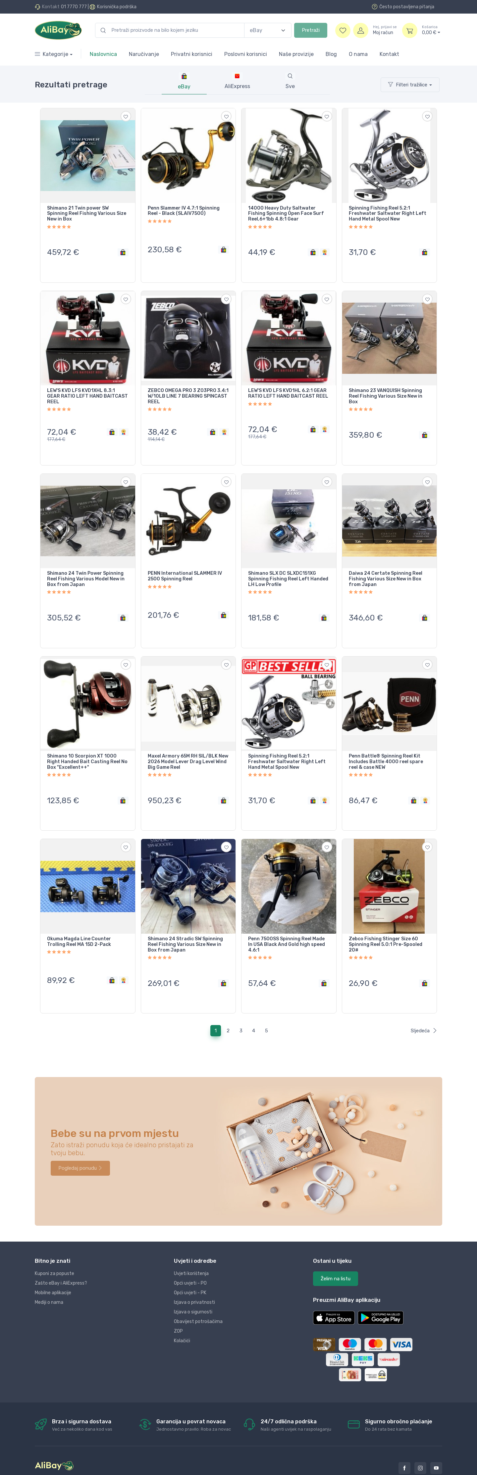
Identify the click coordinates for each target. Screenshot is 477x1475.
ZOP (178, 1305)
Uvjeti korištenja (191, 1248)
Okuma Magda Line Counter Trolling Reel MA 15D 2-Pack (79, 921)
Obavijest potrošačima (198, 1296)
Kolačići (182, 1315)
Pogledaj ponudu (80, 1143)
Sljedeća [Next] (424, 1005)
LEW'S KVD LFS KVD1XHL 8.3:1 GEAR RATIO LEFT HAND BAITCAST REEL (87, 391)
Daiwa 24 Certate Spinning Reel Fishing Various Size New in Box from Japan (385, 569)
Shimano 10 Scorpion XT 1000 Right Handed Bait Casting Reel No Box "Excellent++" (87, 746)
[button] (334, 1292)
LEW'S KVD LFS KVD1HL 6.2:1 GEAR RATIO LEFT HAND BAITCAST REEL (288, 388)
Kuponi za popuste (54, 1248)
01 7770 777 (74, 7)
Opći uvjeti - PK (190, 1267)
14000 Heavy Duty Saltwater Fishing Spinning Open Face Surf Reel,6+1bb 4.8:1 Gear (286, 214)
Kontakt (389, 54)
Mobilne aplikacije (53, 1267)
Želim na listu (335, 1253)
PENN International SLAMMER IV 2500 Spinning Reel (185, 566)
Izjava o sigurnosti (193, 1286)
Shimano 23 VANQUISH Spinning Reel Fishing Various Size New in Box (385, 391)
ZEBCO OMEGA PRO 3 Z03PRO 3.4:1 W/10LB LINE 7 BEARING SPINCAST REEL (188, 391)
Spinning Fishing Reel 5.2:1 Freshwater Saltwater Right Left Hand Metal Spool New (387, 214)
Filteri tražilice (407, 85)
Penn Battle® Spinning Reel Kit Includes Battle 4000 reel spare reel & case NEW (386, 746)
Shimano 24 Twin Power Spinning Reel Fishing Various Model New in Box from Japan (86, 569)
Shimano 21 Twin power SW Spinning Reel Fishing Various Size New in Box (86, 214)
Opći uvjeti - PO (190, 1257)
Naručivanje (144, 54)
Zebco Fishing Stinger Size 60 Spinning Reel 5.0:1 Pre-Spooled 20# (385, 924)
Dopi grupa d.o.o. (112, 1468)
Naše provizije (296, 54)
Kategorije (51, 54)
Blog (331, 54)
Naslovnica (103, 54)
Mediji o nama (49, 1277)
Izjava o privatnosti (194, 1277)
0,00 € (431, 30)
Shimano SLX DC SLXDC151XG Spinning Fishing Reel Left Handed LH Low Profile (288, 569)
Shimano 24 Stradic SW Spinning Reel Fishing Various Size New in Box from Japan (185, 924)
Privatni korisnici (191, 54)
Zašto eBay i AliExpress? (61, 1257)
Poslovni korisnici (245, 54)
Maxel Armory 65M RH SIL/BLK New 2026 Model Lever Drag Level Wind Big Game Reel (188, 746)
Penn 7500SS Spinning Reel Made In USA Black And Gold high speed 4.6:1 (286, 924)
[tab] (237, 81)
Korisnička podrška (116, 7)
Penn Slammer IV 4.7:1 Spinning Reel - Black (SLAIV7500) (184, 211)
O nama (358, 54)
